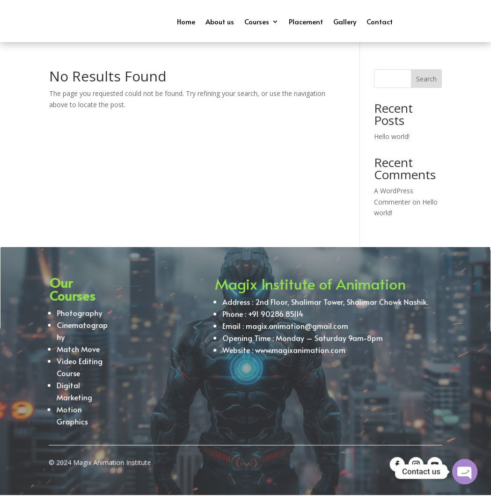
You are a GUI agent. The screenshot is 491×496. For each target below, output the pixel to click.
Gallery (344, 21)
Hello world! (392, 136)
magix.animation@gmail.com (296, 332)
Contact (379, 21)
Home (186, 21)
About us (219, 21)
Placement (306, 21)
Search (426, 78)
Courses (256, 21)
